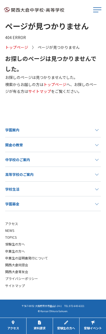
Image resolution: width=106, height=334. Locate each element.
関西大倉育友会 (16, 271)
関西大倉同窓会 (16, 264)
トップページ (16, 47)
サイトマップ (39, 91)
